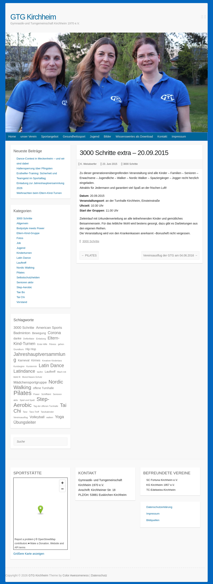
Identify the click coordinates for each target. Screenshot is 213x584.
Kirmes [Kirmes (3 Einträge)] (35, 360)
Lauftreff (21, 262)
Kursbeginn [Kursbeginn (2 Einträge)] (19, 366)
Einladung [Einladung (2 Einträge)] (41, 338)
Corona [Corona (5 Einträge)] (54, 332)
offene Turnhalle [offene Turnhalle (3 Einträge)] (43, 388)
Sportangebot (49, 136)
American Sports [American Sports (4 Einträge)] (49, 328)
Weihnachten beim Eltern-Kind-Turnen (39, 193)
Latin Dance (24, 257)
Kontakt (162, 136)
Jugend (94, 136)
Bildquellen (152, 520)
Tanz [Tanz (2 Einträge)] (25, 412)
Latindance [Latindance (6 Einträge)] (24, 371)
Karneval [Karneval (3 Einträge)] (23, 360)
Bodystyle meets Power (30, 228)
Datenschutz (99, 575)
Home (12, 136)
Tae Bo (21, 292)
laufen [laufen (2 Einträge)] (40, 372)
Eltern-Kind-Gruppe (28, 233)
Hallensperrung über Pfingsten (35, 168)
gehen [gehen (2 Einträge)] (61, 344)
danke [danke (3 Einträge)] (18, 338)
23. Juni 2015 (110, 164)
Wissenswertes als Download (134, 136)
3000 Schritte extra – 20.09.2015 (124, 152)
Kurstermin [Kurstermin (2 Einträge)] (31, 366)
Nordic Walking (25, 267)
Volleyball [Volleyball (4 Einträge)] (37, 417)
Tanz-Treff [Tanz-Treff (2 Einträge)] (34, 412)
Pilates (21, 272)
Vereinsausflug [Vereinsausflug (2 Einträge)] (21, 417)
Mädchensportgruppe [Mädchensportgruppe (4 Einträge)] (30, 382)
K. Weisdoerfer (88, 164)
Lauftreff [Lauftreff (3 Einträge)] (50, 371)
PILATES (89, 255)
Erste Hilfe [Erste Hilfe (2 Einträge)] (42, 344)
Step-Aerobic (24, 287)
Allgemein (22, 223)
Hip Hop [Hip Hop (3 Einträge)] (30, 349)
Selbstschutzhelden (28, 277)
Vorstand (22, 302)
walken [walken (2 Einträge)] (49, 417)
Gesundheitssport (74, 136)
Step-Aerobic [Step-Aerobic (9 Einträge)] (31, 402)
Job (19, 243)
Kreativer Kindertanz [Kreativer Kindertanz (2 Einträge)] (52, 360)
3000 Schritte (130, 164)
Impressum (179, 136)
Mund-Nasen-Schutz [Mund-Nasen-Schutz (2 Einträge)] (32, 377)
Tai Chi (21, 297)
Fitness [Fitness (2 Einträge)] (52, 344)
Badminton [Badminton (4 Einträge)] (22, 333)
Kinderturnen (24, 252)
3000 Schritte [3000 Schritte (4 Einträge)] (24, 328)
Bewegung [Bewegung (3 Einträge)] (39, 333)
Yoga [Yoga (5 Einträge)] (59, 416)
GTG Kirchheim (33, 17)
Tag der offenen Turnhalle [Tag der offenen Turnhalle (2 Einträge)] (45, 406)
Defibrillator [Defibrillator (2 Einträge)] (28, 338)
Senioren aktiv (25, 282)
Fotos (20, 238)
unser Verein (29, 136)
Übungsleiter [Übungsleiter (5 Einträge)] (25, 422)
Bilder (107, 136)
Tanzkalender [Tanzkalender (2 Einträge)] (47, 412)
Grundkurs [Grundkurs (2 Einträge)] (19, 349)
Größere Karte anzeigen (28, 553)
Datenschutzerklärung (159, 507)
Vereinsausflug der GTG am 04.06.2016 (170, 255)
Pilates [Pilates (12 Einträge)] (23, 392)
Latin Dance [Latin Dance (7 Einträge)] (51, 365)
